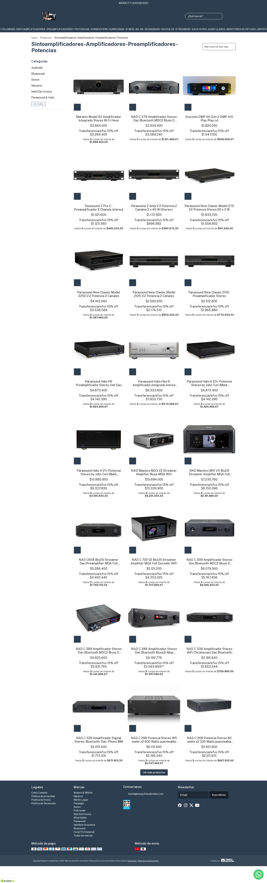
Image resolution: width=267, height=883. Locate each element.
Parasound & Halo (42, 97)
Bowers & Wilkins (83, 792)
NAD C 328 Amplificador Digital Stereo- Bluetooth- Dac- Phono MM (98, 739)
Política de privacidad (43, 796)
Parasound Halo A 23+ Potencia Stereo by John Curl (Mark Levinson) (209, 383)
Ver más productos (154, 772)
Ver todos (38, 104)
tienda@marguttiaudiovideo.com (143, 794)
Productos (47, 37)
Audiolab (37, 67)
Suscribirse (219, 795)
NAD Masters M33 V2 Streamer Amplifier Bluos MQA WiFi (154, 472)
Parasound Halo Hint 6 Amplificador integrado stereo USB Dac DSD (153, 383)
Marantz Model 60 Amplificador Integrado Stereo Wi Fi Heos (98, 118)
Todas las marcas (83, 835)
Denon (35, 79)
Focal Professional (84, 832)
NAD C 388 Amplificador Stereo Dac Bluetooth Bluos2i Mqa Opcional (154, 650)
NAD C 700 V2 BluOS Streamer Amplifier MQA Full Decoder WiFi (154, 561)
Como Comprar (39, 792)
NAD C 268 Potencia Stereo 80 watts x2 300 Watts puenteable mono (209, 739)
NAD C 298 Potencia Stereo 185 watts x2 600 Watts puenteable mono (154, 739)
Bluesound (38, 73)
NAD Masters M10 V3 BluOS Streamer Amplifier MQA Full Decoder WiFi (209, 472)
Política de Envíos (41, 799)
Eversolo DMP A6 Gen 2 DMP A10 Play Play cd (209, 118)
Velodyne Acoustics (84, 824)
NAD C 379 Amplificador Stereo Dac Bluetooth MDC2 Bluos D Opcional (154, 118)
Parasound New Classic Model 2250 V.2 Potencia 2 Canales (98, 294)
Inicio (35, 37)
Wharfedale (80, 817)
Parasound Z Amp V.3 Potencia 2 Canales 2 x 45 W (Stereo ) (154, 207)
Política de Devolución (43, 803)
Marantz (36, 85)
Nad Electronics (41, 91)
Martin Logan (81, 799)
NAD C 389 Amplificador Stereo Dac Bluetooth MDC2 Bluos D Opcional (99, 650)
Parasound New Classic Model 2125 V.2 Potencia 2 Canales (153, 294)
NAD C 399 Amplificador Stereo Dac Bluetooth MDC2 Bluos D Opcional (209, 561)
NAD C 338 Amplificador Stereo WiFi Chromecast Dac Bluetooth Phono (209, 650)
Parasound (79, 821)
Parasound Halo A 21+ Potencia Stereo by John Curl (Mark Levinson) (99, 472)
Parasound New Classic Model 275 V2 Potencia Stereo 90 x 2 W (209, 207)
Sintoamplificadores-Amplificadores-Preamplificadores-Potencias (91, 37)
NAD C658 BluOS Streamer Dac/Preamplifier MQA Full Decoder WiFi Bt (98, 561)
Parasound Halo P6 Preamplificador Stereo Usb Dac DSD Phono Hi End (99, 383)
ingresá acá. (132, 861)
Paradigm (79, 803)
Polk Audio (79, 810)
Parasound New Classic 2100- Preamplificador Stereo (209, 294)
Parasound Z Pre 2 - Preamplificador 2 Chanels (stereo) (98, 207)
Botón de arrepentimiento (148, 861)
